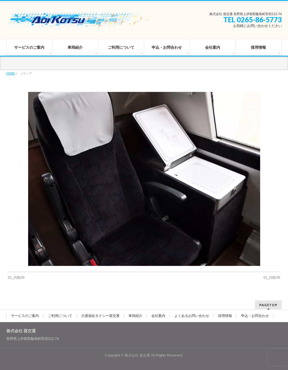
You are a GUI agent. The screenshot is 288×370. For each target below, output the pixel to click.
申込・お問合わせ (255, 316)
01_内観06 (16, 277)
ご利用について (60, 316)
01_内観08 (271, 277)
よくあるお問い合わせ (191, 316)
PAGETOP (268, 305)
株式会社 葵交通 (137, 355)
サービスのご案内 (25, 316)
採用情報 (225, 316)
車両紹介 (135, 316)
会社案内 (158, 316)
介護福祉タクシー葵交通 (100, 316)
